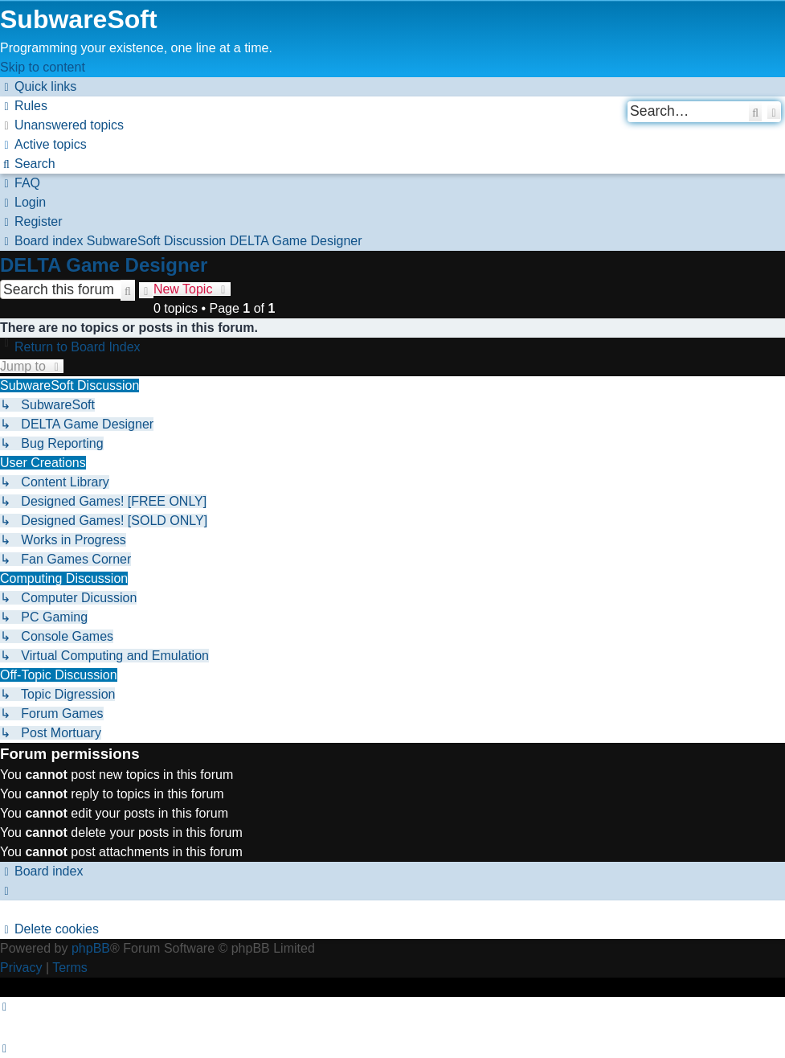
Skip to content (42, 67)
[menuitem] (23, 106)
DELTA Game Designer (103, 265)
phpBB (91, 948)
